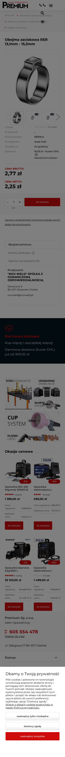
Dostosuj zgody (32, 726)
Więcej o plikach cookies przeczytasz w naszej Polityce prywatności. (29, 706)
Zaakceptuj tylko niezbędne (33, 716)
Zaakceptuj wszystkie (32, 736)
